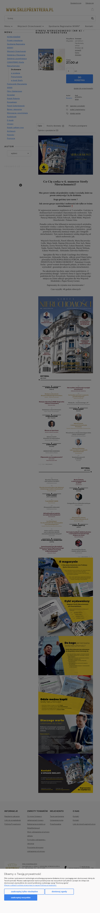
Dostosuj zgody (59, 891)
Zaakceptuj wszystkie (20, 897)
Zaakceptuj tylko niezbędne (24, 891)
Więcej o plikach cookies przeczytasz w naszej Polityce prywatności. (30, 885)
